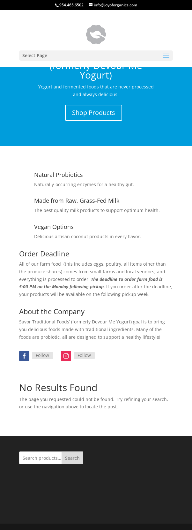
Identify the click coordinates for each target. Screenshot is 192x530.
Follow (42, 355)
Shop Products (93, 112)
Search (72, 458)
